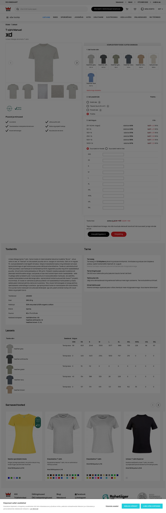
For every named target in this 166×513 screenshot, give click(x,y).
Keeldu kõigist (131, 506)
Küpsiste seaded (112, 506)
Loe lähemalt (34, 509)
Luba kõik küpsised (151, 506)
